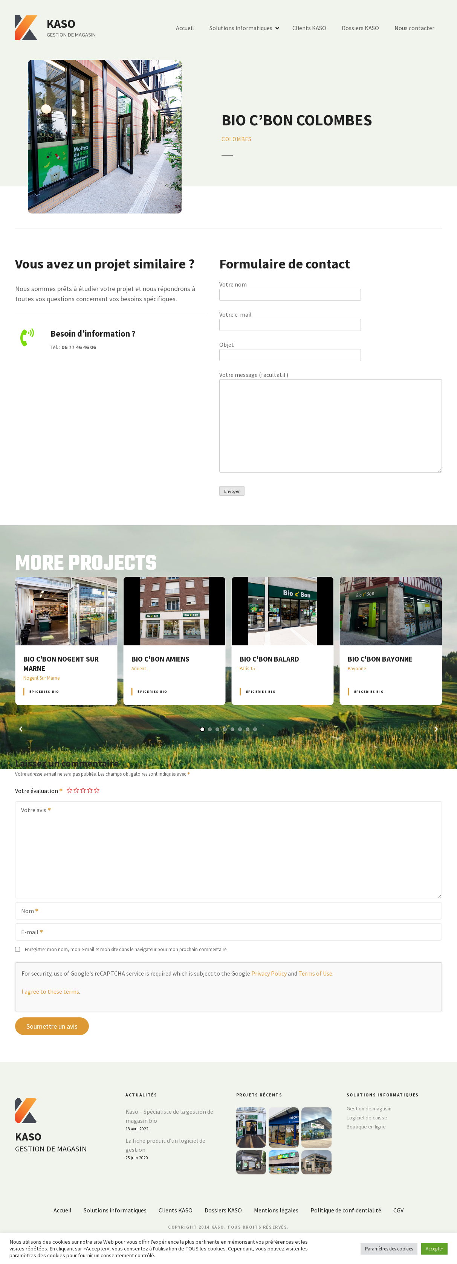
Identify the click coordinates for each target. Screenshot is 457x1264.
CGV (398, 1210)
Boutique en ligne (366, 1126)
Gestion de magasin (369, 1108)
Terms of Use (315, 973)
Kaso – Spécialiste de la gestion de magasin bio (169, 1116)
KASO (61, 23)
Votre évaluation (39, 790)
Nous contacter (414, 28)
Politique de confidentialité (345, 1210)
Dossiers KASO (360, 28)
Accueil (185, 28)
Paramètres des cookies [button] (389, 1249)
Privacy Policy (269, 973)
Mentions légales (276, 1210)
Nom (27, 911)
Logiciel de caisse (367, 1117)
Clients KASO (309, 28)
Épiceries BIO (44, 691)
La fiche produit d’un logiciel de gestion (165, 1145)
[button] (20, 729)
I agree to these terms (50, 991)
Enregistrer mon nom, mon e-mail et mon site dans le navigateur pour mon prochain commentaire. (126, 949)
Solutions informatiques (240, 28)
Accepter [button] (434, 1249)
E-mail (29, 932)
